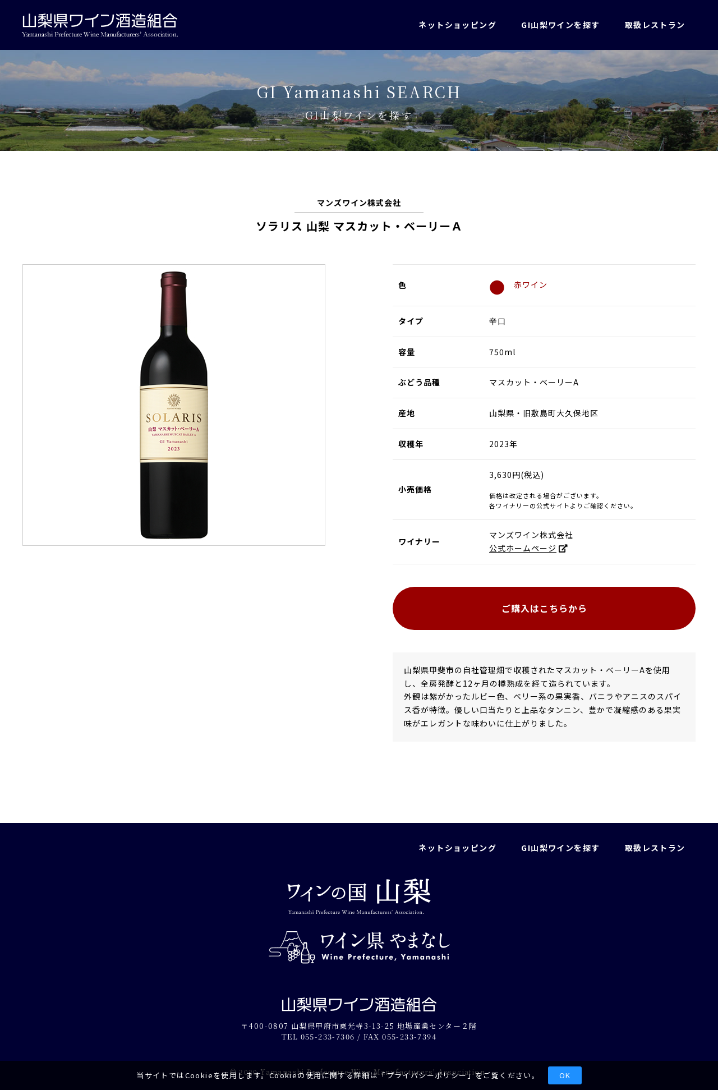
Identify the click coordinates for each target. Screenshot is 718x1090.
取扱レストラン (655, 24)
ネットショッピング (457, 24)
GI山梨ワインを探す (560, 24)
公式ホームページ (522, 548)
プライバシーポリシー (426, 1075)
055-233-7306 (328, 1036)
